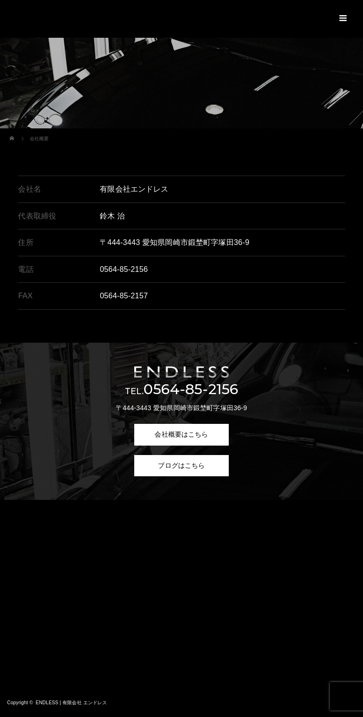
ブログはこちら (181, 465)
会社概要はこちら (181, 434)
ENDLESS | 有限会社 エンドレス (71, 702)
